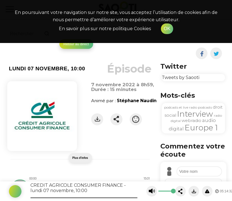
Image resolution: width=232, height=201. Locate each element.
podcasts (205, 107)
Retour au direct (76, 44)
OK (167, 28)
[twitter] (216, 53)
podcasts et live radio (180, 107)
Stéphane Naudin (136, 100)
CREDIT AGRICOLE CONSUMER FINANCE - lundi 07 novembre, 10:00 (78, 188)
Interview (195, 114)
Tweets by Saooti (180, 77)
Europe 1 (201, 127)
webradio (191, 120)
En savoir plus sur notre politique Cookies (105, 28)
